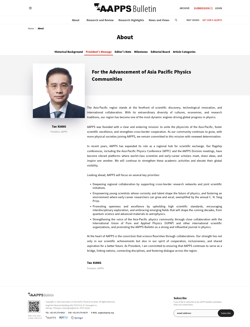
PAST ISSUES (193, 20)
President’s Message (94, 52)
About (75, 20)
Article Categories (193, 52)
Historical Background (59, 52)
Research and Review (100, 20)
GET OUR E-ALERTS (212, 20)
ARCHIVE (185, 8)
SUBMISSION (203, 8)
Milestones (143, 52)
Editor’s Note (122, 52)
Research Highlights (131, 20)
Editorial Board (166, 52)
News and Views (159, 20)
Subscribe (214, 313)
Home (31, 28)
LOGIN (218, 8)
